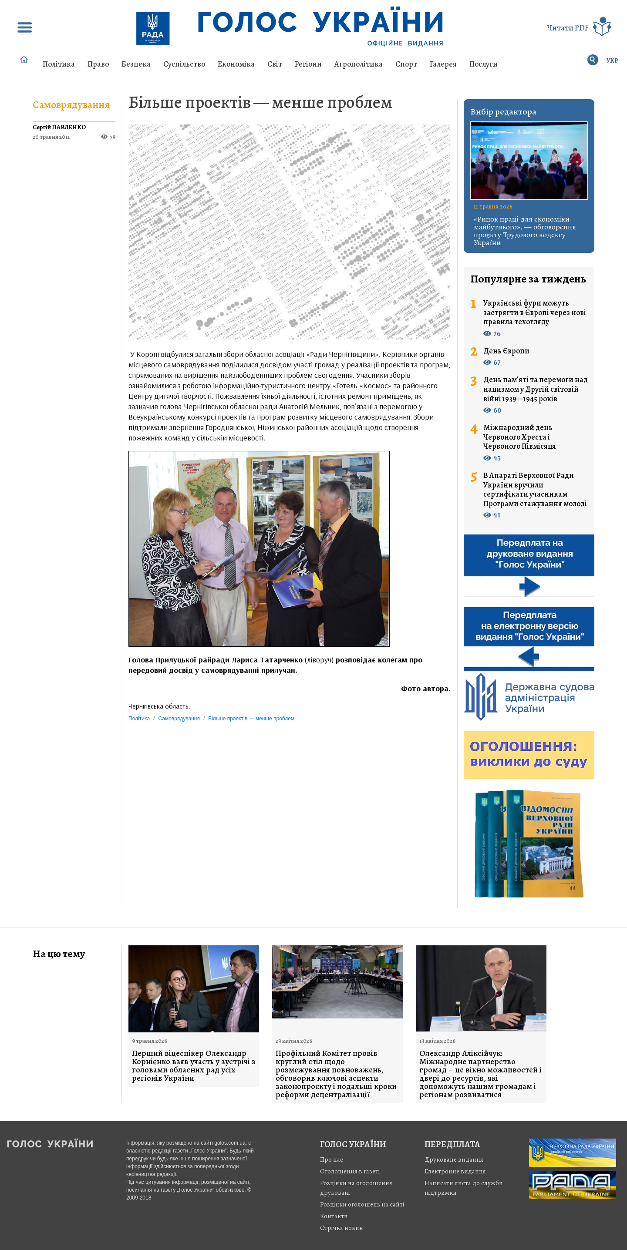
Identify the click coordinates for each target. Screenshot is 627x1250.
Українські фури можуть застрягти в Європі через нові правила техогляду (534, 313)
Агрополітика (358, 64)
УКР (612, 61)
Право (98, 64)
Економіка (236, 64)
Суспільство (184, 64)
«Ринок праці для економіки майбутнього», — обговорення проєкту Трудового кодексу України (525, 230)
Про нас (331, 1159)
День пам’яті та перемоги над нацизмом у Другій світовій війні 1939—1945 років (535, 389)
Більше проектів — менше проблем (260, 102)
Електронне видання (455, 1171)
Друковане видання (454, 1159)
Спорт (406, 64)
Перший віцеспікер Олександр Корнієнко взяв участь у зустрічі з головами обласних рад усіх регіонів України (194, 1065)
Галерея (443, 64)
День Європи (506, 351)
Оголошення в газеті (350, 1171)
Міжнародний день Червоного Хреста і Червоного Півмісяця (519, 437)
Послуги (483, 64)
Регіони (308, 64)
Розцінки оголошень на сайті (362, 1204)
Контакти (334, 1216)
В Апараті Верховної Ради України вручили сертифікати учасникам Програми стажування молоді (535, 489)
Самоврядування (71, 104)
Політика (59, 64)
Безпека (136, 64)
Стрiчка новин (341, 1227)
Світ (274, 64)
